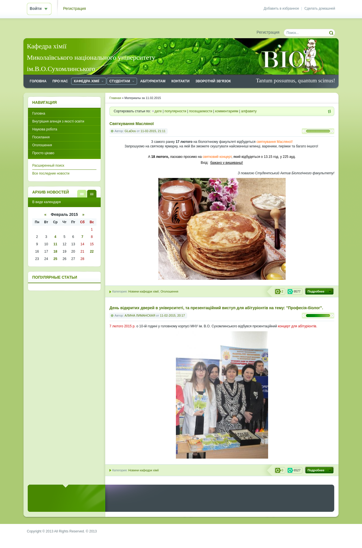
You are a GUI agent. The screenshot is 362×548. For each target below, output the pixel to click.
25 (55, 259)
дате (157, 111)
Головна (38, 113)
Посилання (40, 137)
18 (55, 251)
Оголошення (169, 291)
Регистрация (74, 9)
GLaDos (130, 131)
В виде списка (82, 193)
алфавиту (249, 111)
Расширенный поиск (48, 165)
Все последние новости (50, 173)
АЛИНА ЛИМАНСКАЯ (140, 315)
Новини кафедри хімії (143, 291)
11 (55, 244)
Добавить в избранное (281, 8)
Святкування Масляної (131, 124)
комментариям (226, 111)
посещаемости (200, 111)
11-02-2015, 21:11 (153, 131)
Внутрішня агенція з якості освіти (58, 121)
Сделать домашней (319, 8)
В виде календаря (91, 193)
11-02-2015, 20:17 (172, 315)
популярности (175, 111)
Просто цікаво (43, 153)
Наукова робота (44, 129)
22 (92, 251)
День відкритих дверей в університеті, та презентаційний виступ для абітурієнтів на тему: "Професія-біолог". (216, 308)
